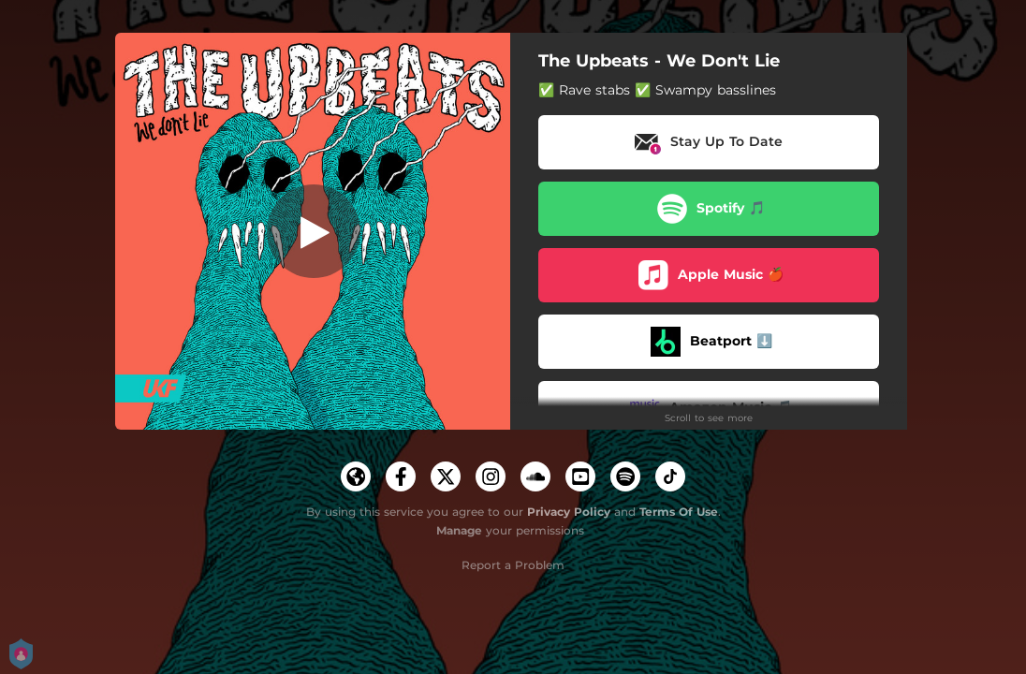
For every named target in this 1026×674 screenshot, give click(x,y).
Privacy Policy (568, 512)
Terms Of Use (678, 512)
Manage (459, 530)
